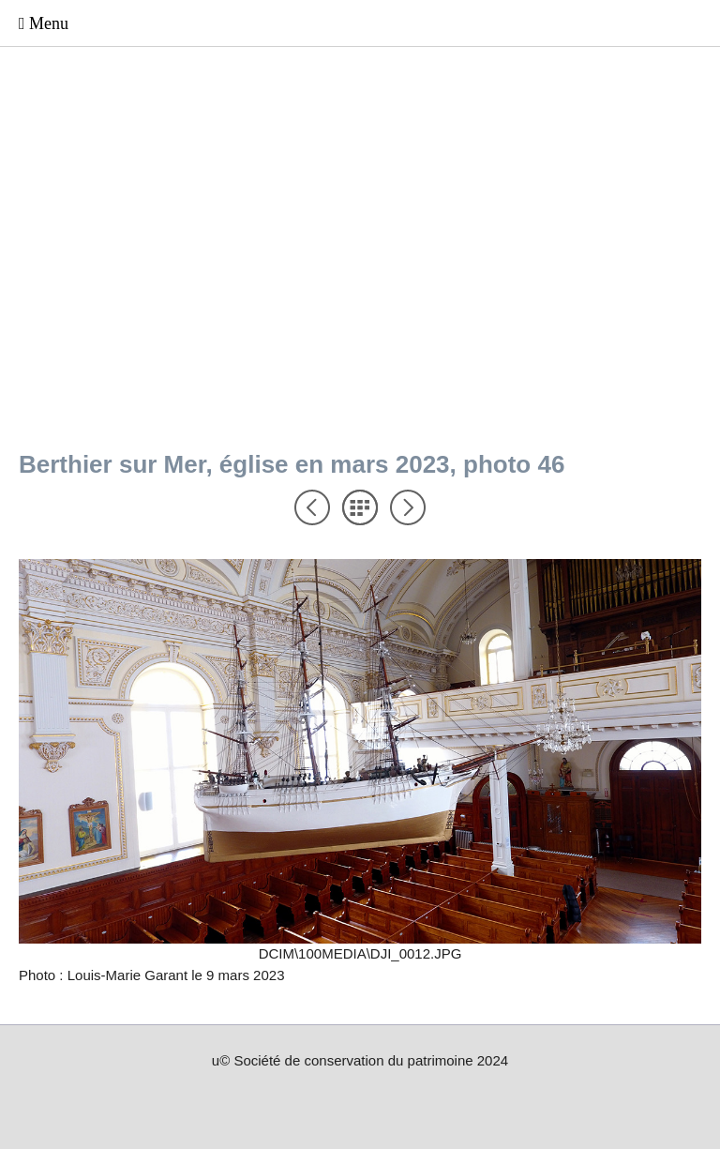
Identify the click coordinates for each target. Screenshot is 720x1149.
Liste (360, 507)
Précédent (312, 507)
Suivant (408, 507)
